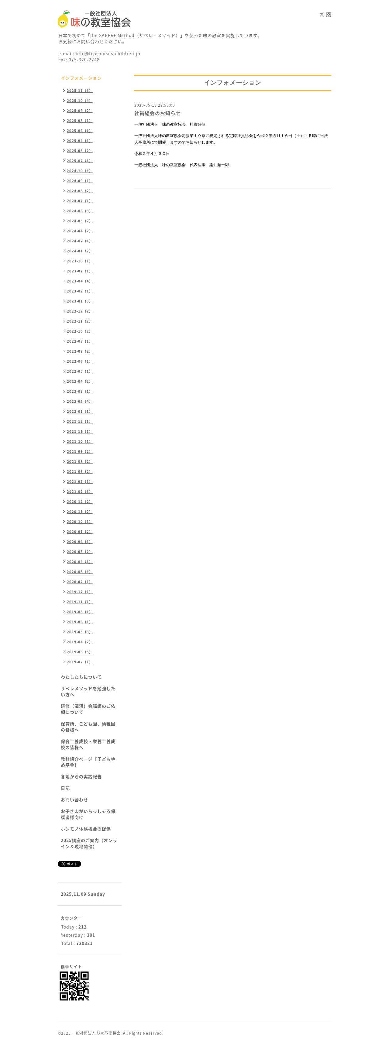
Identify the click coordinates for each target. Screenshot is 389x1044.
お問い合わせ (74, 799)
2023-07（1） (80, 271)
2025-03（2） (80, 150)
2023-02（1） (80, 291)
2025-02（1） (80, 160)
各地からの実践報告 (81, 776)
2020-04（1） (80, 561)
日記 (65, 788)
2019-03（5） (80, 652)
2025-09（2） (80, 110)
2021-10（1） (80, 441)
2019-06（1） (80, 622)
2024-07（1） (80, 201)
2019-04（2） (80, 642)
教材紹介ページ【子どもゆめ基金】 (88, 762)
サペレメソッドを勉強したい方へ (88, 691)
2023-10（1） (80, 261)
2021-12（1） (80, 421)
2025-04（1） (80, 140)
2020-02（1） (80, 581)
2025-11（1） (80, 90)
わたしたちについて (81, 677)
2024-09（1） (80, 180)
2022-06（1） (80, 361)
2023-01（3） (80, 301)
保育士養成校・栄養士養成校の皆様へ (88, 744)
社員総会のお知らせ (157, 113)
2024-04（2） (80, 231)
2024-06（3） (80, 211)
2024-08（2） (80, 190)
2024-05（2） (80, 221)
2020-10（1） (80, 521)
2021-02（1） (80, 491)
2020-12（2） (80, 501)
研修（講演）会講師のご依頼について (88, 709)
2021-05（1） (80, 481)
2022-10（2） (80, 331)
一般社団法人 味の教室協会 (96, 1033)
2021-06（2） (80, 471)
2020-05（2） (80, 551)
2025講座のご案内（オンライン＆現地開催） (89, 843)
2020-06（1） (80, 541)
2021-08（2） (80, 461)
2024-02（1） (80, 241)
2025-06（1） (80, 130)
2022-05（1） (80, 371)
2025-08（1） (80, 120)
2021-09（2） (80, 451)
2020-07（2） (80, 531)
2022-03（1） (80, 391)
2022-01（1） (80, 411)
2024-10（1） (80, 170)
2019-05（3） (80, 632)
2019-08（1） (80, 611)
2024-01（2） (80, 251)
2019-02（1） (80, 662)
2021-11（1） (80, 431)
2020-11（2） (80, 511)
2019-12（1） (80, 591)
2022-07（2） (80, 351)
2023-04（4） (80, 281)
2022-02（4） (80, 401)
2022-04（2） (80, 381)
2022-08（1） (80, 341)
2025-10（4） (80, 100)
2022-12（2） (80, 311)
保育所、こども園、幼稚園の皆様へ (88, 727)
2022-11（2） (80, 321)
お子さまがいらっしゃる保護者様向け (88, 814)
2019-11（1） (80, 601)
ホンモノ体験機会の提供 (86, 829)
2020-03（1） (80, 571)
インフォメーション (81, 78)
